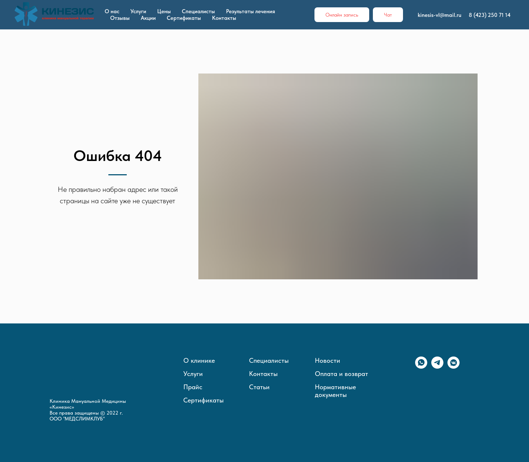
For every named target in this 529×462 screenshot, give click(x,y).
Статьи (259, 387)
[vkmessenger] (453, 366)
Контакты (224, 18)
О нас (112, 11)
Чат (388, 15)
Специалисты (198, 11)
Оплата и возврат (341, 373)
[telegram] (437, 366)
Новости (327, 360)
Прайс (192, 387)
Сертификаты (184, 18)
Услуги (138, 11)
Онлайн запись (341, 15)
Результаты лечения (250, 11)
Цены (164, 11)
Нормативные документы (335, 390)
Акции (148, 18)
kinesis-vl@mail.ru (439, 15)
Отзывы (120, 18)
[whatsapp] (421, 366)
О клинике (199, 360)
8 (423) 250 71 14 (490, 15)
